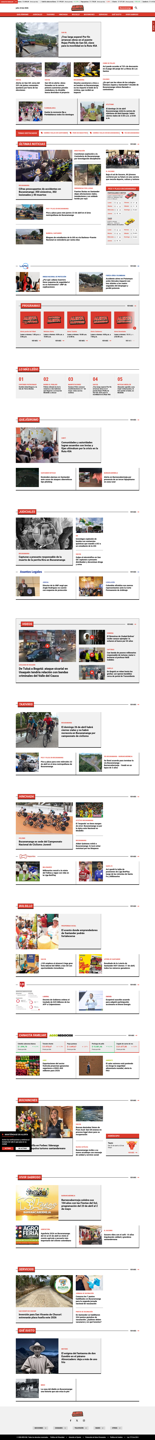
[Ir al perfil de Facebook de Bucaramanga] (70, 1421)
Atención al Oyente (75, 1437)
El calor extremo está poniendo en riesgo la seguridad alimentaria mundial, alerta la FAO (119, 1067)
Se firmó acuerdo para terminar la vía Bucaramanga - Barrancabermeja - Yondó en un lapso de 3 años (119, 764)
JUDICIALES (37, 14)
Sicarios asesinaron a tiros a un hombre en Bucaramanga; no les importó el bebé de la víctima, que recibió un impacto (86, 88)
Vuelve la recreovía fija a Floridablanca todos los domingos (59, 113)
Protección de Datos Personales (95, 1437)
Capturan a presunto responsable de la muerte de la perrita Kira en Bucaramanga (42, 558)
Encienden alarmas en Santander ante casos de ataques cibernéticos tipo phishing (56, 479)
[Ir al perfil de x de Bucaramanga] (77, 1421)
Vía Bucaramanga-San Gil (135, 133)
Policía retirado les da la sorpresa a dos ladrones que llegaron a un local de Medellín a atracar (52, 390)
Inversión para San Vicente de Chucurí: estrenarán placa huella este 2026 (40, 1316)
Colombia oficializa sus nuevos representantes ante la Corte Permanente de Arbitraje (119, 587)
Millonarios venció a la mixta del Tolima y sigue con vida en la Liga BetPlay (56, 872)
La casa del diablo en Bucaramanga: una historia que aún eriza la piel (57, 1390)
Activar (8, 1148)
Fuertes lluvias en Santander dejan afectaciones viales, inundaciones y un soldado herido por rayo (86, 195)
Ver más (134, 144)
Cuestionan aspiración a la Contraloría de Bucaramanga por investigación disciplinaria (87, 156)
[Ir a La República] (22, 985)
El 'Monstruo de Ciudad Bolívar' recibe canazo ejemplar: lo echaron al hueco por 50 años (120, 638)
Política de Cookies (116, 1437)
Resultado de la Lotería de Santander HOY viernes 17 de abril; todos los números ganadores (119, 965)
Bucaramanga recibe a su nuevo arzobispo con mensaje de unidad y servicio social (89, 1152)
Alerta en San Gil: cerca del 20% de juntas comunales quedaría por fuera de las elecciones (28, 86)
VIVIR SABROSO (132, 14)
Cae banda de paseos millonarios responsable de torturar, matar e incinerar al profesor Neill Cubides (121, 656)
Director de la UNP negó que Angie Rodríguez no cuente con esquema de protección (55, 587)
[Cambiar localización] (126, 7)
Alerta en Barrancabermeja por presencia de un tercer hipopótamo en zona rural (119, 479)
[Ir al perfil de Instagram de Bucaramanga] (84, 1421)
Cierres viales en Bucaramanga (106, 133)
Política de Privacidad (57, 1437)
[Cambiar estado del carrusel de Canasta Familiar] (16, 2)
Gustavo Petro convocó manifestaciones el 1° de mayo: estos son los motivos (77, 390)
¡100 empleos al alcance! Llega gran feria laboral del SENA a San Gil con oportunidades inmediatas (57, 965)
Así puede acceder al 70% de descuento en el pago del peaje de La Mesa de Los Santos (120, 68)
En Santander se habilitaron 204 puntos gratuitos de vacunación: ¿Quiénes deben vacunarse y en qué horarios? (89, 1318)
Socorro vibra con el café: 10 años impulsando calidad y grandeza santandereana (119, 1237)
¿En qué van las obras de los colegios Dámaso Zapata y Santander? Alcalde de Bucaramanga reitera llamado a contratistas (121, 86)
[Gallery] (77, 327)
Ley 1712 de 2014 (132, 1437)
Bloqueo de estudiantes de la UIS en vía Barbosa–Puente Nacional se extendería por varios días (71, 238)
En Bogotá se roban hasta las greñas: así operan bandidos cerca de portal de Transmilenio (121, 673)
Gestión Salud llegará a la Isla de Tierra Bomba (28, 388)
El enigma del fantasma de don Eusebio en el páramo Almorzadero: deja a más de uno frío (79, 1358)
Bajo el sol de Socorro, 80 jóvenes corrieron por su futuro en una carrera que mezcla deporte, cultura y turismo (122, 176)
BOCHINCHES (89, 14)
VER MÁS (36, 341)
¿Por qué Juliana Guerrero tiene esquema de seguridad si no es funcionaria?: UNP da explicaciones (56, 283)
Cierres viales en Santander (56, 133)
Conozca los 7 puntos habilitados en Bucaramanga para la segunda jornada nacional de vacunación (88, 1300)
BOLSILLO (76, 14)
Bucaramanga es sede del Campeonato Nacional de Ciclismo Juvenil (40, 843)
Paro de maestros (80, 133)
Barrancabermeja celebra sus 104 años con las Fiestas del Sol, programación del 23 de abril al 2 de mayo (79, 1204)
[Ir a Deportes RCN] (27, 856)
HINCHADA (63, 14)
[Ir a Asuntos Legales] (31, 572)
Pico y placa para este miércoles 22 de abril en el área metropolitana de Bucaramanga (56, 764)
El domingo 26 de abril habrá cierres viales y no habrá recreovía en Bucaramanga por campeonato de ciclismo (78, 731)
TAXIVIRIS (51, 14)
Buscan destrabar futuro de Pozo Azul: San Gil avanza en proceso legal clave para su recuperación (89, 1131)
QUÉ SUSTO (116, 14)
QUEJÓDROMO (22, 14)
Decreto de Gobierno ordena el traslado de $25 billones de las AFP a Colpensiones (56, 1002)
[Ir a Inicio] (77, 8)
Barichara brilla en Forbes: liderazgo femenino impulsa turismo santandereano (42, 1147)
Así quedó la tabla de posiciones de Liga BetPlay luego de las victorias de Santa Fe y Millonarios (119, 873)
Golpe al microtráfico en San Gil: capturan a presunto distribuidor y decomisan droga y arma (89, 561)
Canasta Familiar (7, 2)
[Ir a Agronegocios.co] (61, 1035)
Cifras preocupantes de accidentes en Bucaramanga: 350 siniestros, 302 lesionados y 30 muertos (40, 191)
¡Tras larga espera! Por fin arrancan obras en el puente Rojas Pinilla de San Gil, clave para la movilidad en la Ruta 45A (79, 41)
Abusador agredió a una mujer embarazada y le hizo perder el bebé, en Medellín (126, 390)
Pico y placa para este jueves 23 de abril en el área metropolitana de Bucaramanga (68, 214)
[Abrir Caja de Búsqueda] (136, 7)
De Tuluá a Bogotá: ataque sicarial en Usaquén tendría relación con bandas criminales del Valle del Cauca (43, 672)
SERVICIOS (103, 14)
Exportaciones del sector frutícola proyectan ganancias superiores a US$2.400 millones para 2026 (56, 1067)
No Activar (22, 1148)
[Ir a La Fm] (24, 266)
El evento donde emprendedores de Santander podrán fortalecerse (79, 933)
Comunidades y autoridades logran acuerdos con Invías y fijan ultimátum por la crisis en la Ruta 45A (79, 447)
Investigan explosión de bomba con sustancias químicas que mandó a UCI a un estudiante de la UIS (88, 542)
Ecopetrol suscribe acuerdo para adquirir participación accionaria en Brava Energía (118, 1002)
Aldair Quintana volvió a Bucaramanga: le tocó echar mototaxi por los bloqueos (88, 846)
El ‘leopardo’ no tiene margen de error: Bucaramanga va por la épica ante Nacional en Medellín (89, 827)
